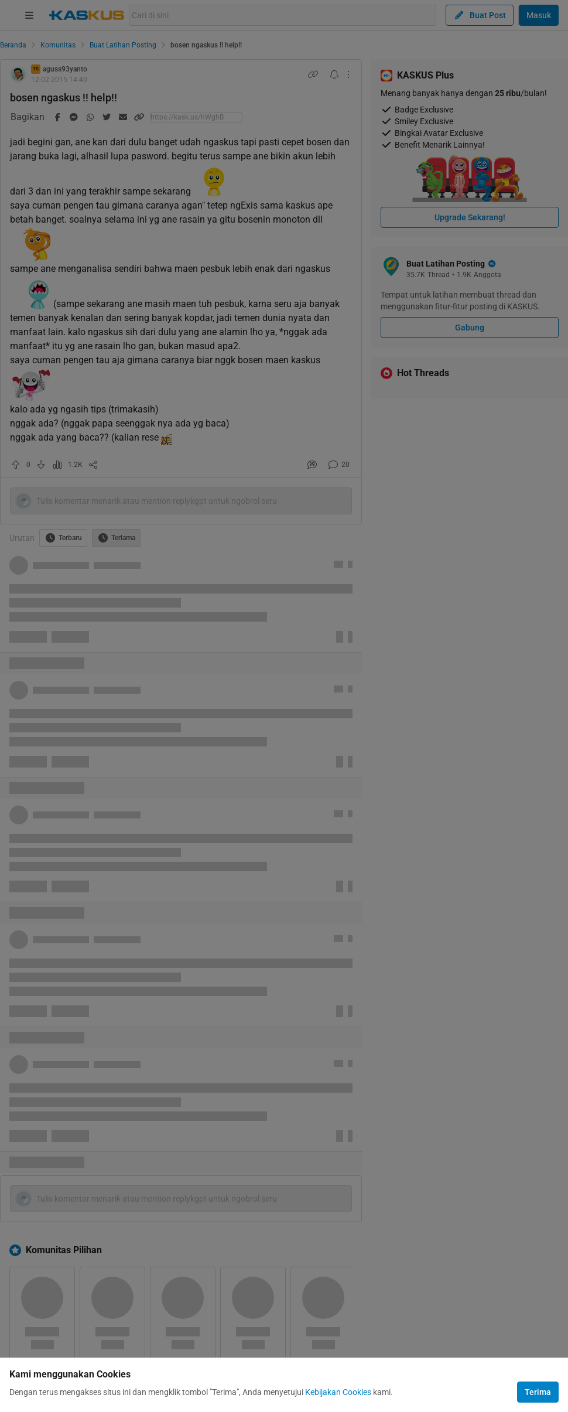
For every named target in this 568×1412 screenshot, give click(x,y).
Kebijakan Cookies (338, 1392)
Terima (538, 1392)
